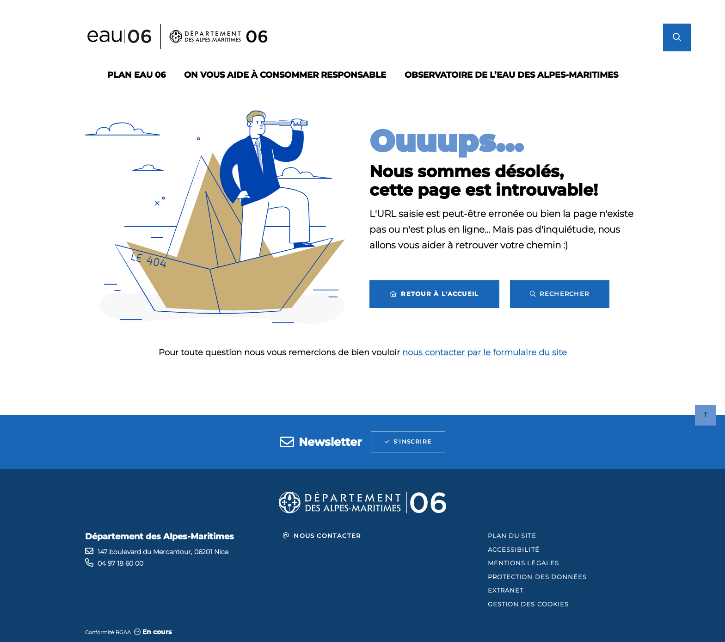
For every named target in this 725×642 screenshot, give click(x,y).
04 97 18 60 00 (120, 563)
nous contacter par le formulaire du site (484, 352)
